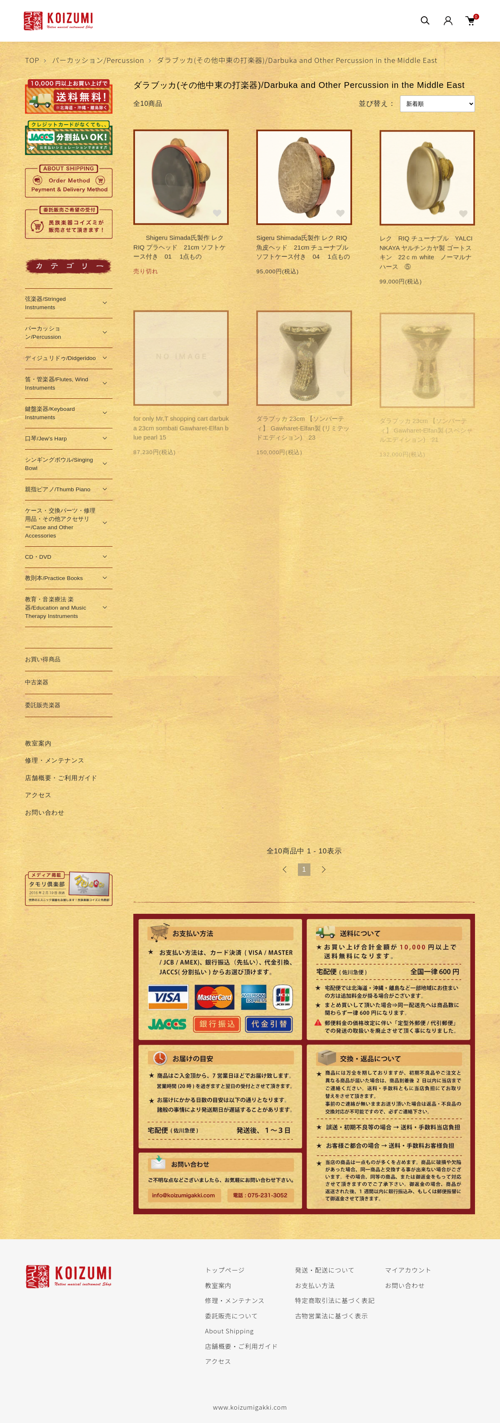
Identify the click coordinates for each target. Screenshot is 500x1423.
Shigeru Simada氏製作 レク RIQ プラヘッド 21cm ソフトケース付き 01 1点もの (179, 248)
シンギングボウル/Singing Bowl (59, 464)
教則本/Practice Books (54, 578)
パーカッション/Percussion (98, 60)
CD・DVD (38, 557)
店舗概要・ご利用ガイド (61, 777)
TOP (32, 60)
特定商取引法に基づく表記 (335, 1300)
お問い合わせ (45, 812)
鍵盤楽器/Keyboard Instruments (50, 413)
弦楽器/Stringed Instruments (45, 303)
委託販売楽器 (42, 705)
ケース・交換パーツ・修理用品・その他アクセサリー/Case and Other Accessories (60, 523)
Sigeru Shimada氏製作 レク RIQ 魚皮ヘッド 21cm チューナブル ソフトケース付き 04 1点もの (305, 249)
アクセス (38, 794)
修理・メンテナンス (55, 760)
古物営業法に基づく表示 (331, 1315)
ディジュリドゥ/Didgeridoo (60, 358)
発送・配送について (325, 1269)
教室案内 (38, 743)
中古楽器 (37, 682)
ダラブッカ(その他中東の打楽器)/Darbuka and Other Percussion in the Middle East (297, 60)
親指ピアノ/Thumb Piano (57, 489)
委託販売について (231, 1315)
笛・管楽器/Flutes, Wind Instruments (56, 383)
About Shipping (229, 1330)
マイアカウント (408, 1269)
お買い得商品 (42, 659)
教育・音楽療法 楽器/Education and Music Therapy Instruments (55, 607)
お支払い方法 (315, 1285)
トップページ (225, 1269)
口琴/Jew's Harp (46, 438)
